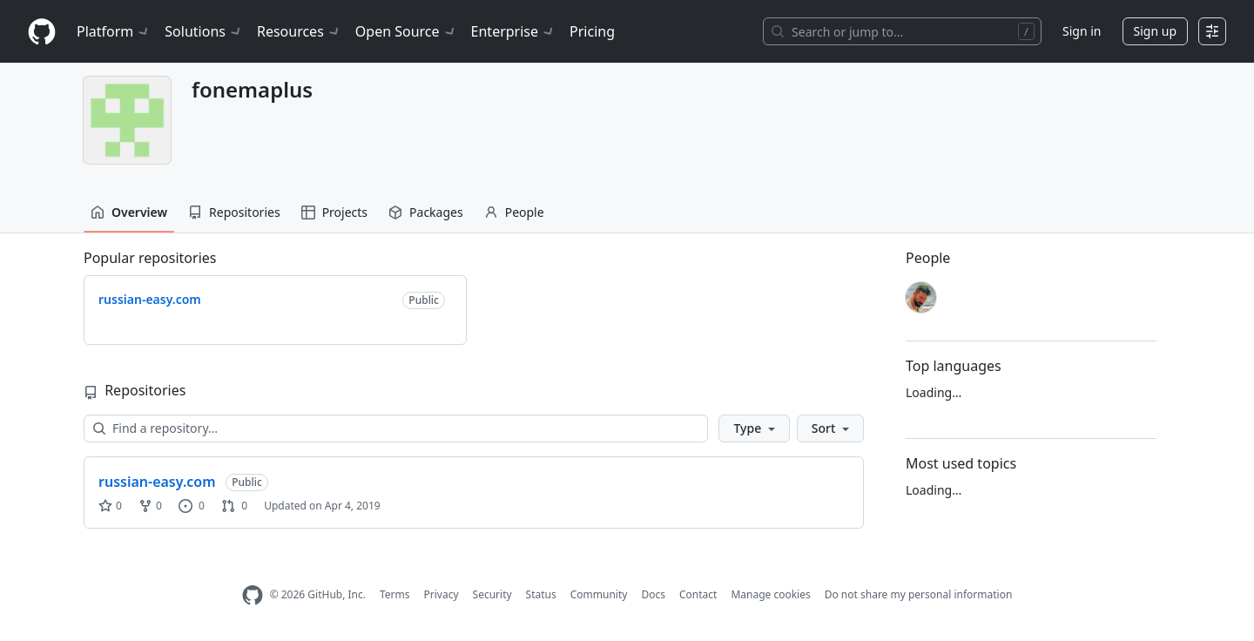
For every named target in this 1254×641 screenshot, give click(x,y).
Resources (299, 31)
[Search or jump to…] (902, 31)
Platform (114, 31)
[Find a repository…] (396, 428)
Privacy (441, 594)
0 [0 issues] (192, 505)
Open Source (406, 31)
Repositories (234, 212)
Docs (653, 594)
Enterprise (513, 31)
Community (599, 594)
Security (492, 594)
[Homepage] (42, 31)
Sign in (1081, 31)
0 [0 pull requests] (234, 505)
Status (541, 594)
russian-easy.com (157, 481)
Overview (129, 212)
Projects (334, 212)
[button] (753, 428)
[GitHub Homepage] (252, 595)
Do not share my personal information (919, 594)
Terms (395, 594)
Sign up (1155, 31)
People (514, 212)
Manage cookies (770, 594)
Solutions (204, 31)
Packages (425, 212)
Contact (698, 594)
